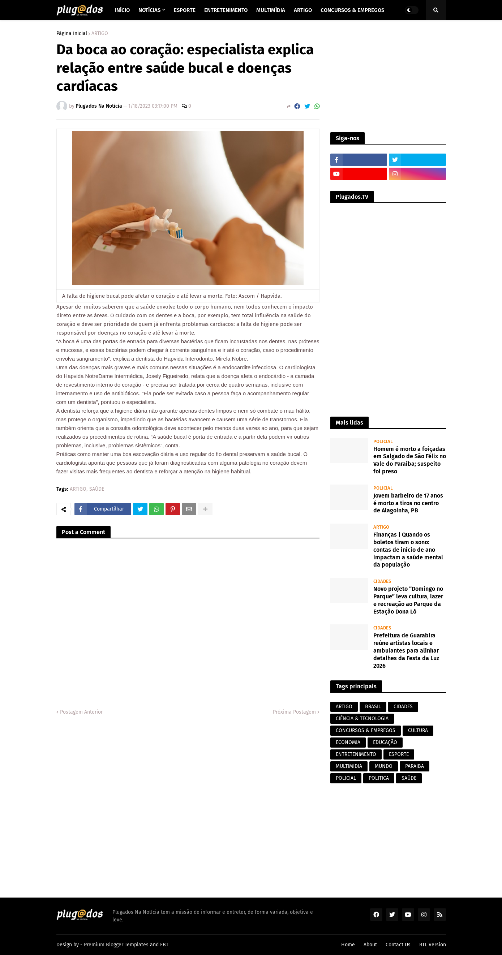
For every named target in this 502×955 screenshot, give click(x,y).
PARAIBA (414, 766)
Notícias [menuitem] (149, 10)
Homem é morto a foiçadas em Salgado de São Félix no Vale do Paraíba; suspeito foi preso (409, 460)
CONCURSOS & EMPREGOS (365, 730)
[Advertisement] (388, 76)
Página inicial (71, 33)
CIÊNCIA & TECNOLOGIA (362, 718)
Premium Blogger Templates (116, 945)
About (370, 945)
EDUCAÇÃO (385, 742)
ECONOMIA (348, 742)
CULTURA (418, 730)
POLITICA (379, 778)
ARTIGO (99, 33)
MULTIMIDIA (349, 766)
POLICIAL (346, 778)
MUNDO (383, 766)
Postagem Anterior (81, 712)
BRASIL (373, 707)
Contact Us (398, 945)
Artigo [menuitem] (303, 10)
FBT (164, 945)
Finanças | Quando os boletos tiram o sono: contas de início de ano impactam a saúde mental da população (408, 549)
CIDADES (403, 707)
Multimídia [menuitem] (270, 10)
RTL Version (432, 945)
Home (348, 945)
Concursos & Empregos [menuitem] (352, 10)
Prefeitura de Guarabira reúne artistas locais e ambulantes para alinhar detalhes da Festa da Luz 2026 (406, 650)
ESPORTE (399, 754)
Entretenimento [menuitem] (226, 10)
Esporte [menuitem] (185, 10)
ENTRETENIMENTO (356, 754)
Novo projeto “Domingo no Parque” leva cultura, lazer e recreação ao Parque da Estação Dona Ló (408, 600)
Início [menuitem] (122, 10)
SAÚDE (96, 489)
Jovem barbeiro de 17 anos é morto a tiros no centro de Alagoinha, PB (408, 503)
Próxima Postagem (294, 712)
